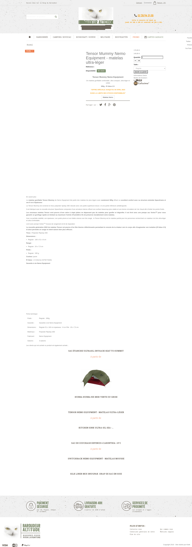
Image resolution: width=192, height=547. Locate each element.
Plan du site (135, 534)
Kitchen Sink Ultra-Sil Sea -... (96, 427)
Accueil (30, 45)
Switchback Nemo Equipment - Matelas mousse (96, 458)
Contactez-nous (136, 529)
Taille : (136, 64)
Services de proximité (143, 507)
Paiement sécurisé (46, 507)
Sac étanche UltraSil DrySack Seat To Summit (96, 351)
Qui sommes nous (166, 529)
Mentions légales (167, 532)
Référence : (90, 67)
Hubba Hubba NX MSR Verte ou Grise (96, 397)
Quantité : (137, 57)
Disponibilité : (91, 71)
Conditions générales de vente (142, 532)
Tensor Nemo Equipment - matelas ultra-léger (96, 412)
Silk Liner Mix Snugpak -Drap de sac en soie (96, 474)
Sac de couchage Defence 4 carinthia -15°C (96, 443)
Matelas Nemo (108, 97)
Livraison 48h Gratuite (93, 506)
